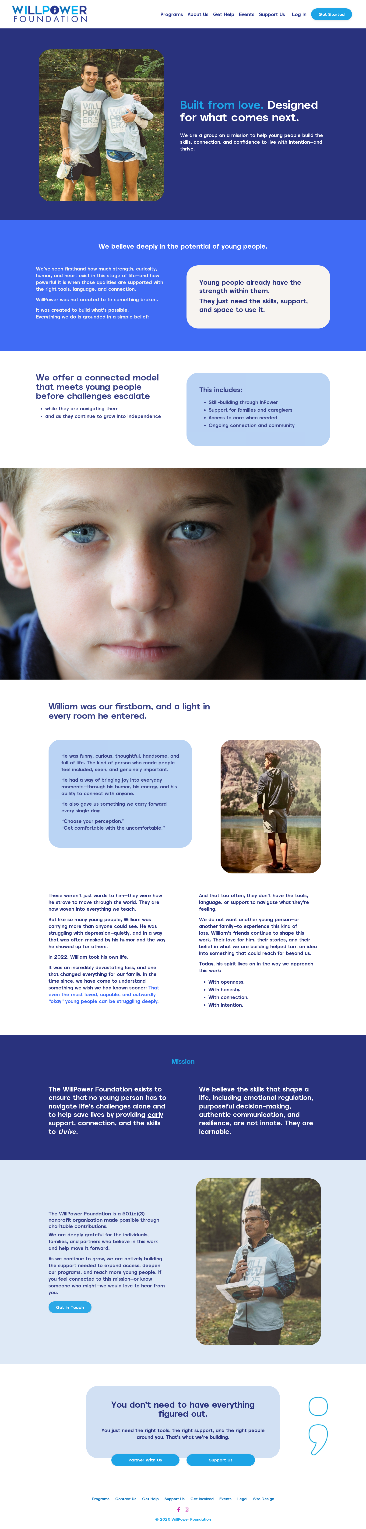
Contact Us (125, 1498)
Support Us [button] (221, 1460)
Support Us (272, 14)
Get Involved (202, 1498)
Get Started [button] (332, 14)
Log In (299, 14)
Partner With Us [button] (145, 1460)
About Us (198, 14)
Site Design (263, 1498)
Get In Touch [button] (70, 1307)
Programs (172, 14)
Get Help (223, 14)
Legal (242, 1498)
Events (246, 14)
